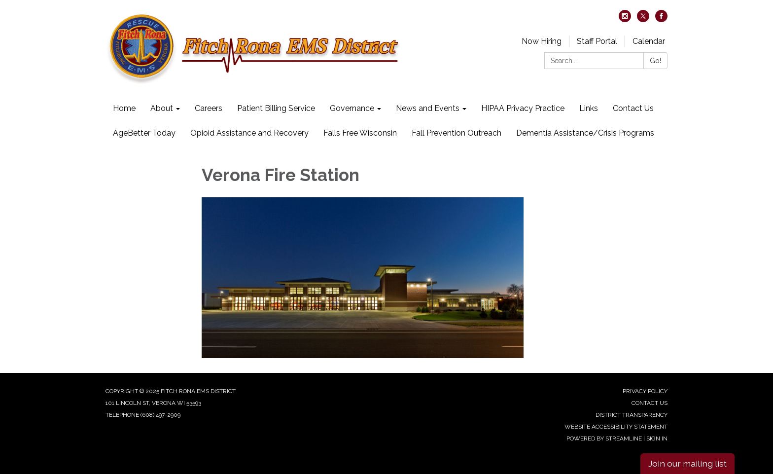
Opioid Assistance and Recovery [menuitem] (249, 133)
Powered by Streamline (604, 438)
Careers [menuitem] (208, 108)
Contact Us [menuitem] (633, 108)
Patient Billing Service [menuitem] (276, 108)
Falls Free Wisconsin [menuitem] (360, 133)
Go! (655, 61)
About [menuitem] (161, 108)
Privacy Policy (645, 391)
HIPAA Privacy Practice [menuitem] (522, 108)
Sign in (657, 438)
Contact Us (650, 403)
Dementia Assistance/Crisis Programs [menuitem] (585, 133)
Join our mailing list (687, 463)
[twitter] (643, 19)
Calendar (648, 41)
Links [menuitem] (588, 108)
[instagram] (625, 19)
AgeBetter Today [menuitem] (144, 133)
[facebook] (661, 19)
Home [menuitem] (124, 108)
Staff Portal (597, 41)
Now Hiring (542, 41)
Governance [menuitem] (352, 108)
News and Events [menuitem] (427, 108)
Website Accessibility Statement (616, 426)
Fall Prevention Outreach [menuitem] (456, 133)
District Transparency (632, 414)
